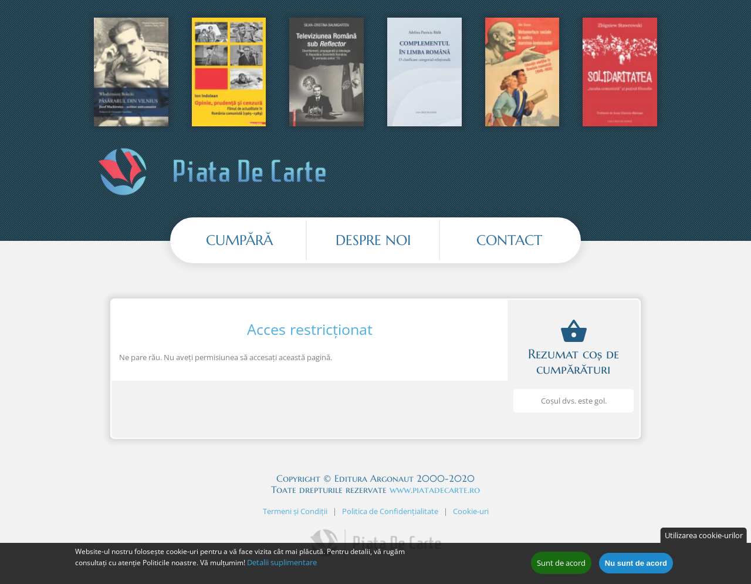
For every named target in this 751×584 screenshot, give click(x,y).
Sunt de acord (561, 563)
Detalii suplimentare (282, 562)
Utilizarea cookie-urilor (704, 535)
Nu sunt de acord (636, 563)
